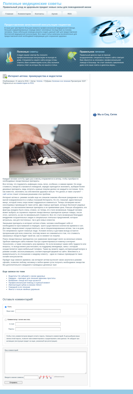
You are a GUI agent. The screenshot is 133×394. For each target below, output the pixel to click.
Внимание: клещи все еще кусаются (25, 280)
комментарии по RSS (25, 83)
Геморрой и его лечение (19, 287)
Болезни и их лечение (61, 81)
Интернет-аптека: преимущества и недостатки (35, 76)
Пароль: (11, 329)
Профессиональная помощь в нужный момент (29, 283)
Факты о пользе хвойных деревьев (24, 289)
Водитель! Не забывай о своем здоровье (27, 276)
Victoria (39, 81)
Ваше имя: (10, 311)
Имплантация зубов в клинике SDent (25, 285)
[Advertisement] (21, 104)
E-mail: (11, 324)
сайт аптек (7, 194)
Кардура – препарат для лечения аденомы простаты (32, 278)
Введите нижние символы (14, 382)
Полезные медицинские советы (32, 3)
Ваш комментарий (11, 350)
